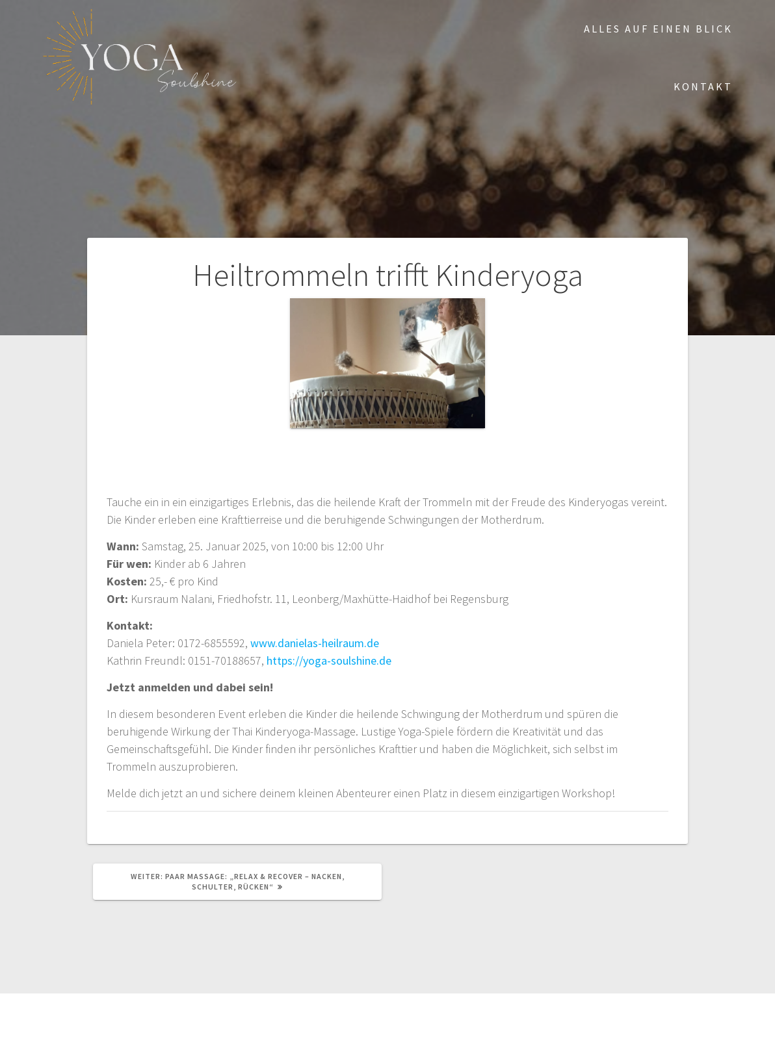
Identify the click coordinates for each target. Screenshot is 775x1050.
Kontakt (703, 86)
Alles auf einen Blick (658, 28)
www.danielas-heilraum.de (314, 642)
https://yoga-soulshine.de (329, 660)
